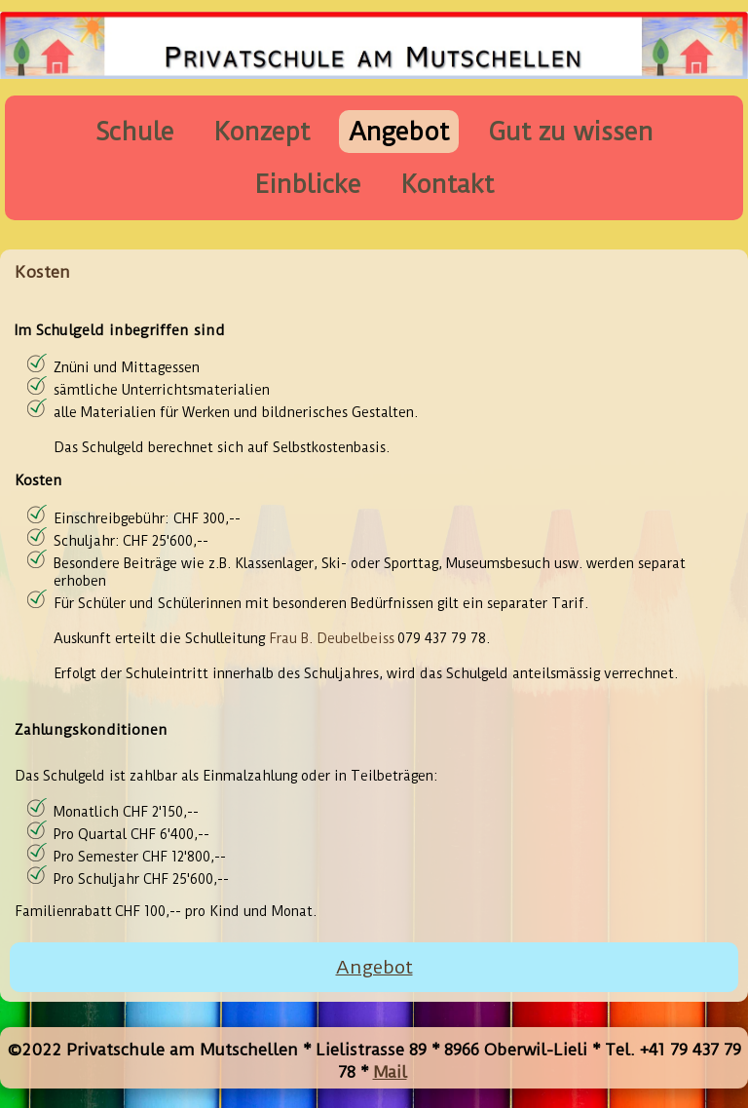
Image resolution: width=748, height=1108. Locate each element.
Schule (134, 131)
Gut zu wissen (571, 131)
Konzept (261, 131)
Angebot (399, 131)
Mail (390, 1072)
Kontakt (447, 184)
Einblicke (307, 184)
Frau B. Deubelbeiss (331, 638)
